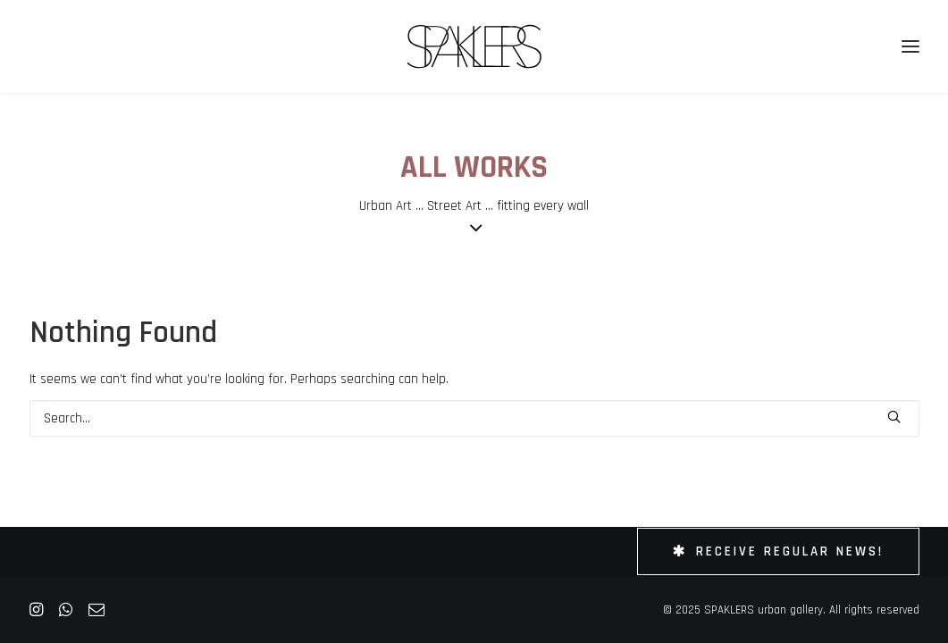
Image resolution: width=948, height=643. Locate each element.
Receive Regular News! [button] (778, 551)
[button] (894, 417)
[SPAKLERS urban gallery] (474, 46)
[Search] (474, 418)
